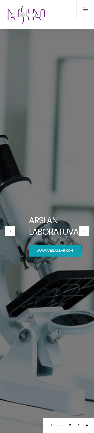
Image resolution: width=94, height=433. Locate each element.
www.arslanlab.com (55, 251)
